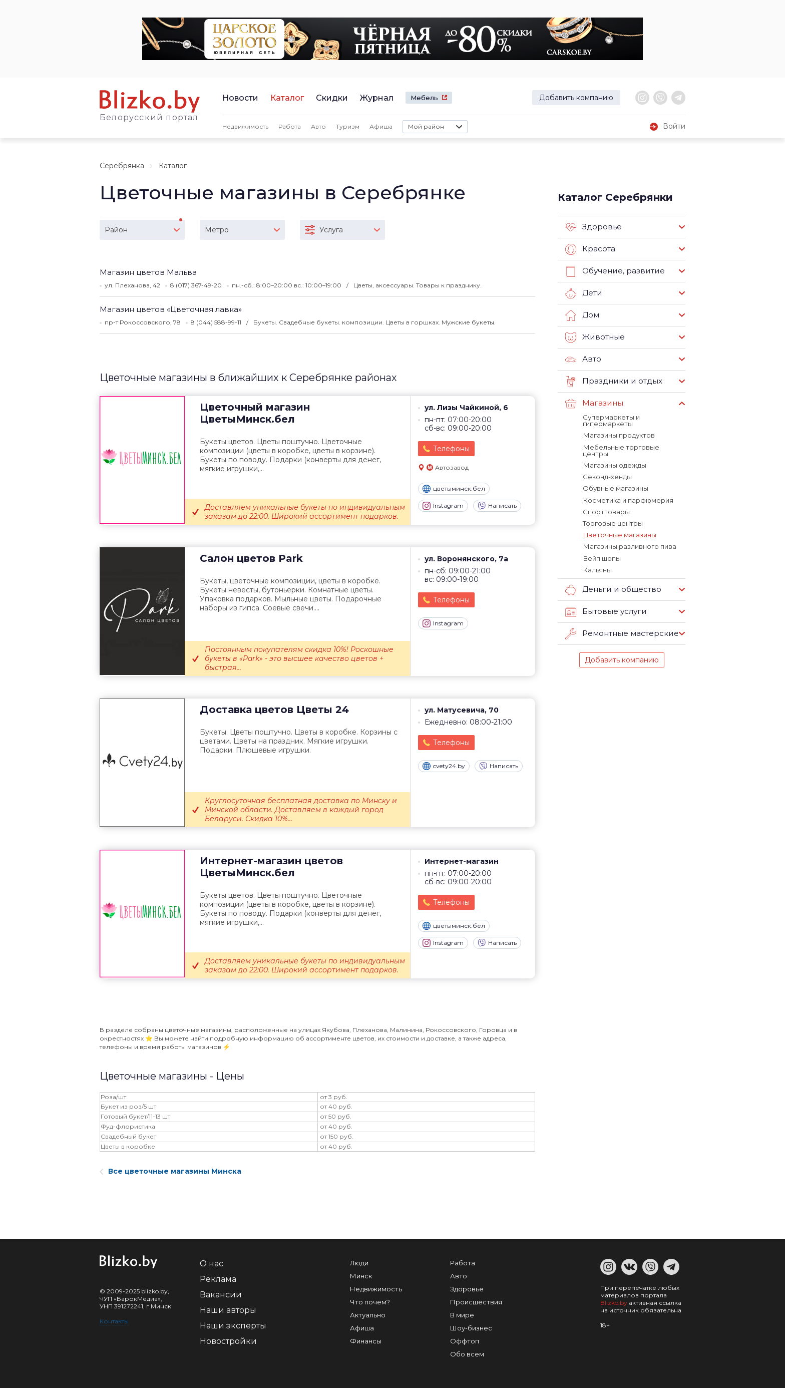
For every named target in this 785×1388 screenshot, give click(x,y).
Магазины (594, 403)
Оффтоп (464, 1341)
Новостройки (228, 1341)
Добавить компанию (576, 97)
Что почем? (370, 1302)
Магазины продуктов (618, 435)
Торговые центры (613, 522)
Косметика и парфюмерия (628, 499)
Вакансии (221, 1294)
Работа (289, 126)
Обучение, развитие (614, 271)
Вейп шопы (601, 557)
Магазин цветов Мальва (148, 272)
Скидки (332, 98)
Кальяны (597, 568)
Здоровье (593, 227)
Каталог (287, 98)
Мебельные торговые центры (621, 450)
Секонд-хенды (607, 476)
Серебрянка (122, 165)
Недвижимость (245, 126)
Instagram (443, 506)
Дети (583, 293)
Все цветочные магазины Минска (170, 1171)
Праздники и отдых (613, 381)
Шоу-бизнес (471, 1328)
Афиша (380, 126)
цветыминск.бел (454, 489)
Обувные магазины (615, 488)
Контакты (114, 1321)
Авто (318, 126)
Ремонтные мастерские (621, 632)
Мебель (424, 98)
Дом (582, 315)
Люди (359, 1263)
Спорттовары (606, 511)
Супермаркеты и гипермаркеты (611, 420)
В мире (462, 1315)
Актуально (367, 1315)
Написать (497, 506)
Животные (594, 337)
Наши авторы (228, 1310)
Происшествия (476, 1302)
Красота (590, 249)
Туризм (347, 126)
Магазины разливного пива (629, 545)
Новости (240, 98)
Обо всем (467, 1354)
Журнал (377, 98)
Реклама (218, 1279)
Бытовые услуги (605, 610)
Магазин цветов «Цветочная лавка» (171, 309)
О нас (211, 1263)
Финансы (365, 1341)
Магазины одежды (614, 465)
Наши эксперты (233, 1325)
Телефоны (451, 448)
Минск (361, 1276)
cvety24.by (444, 766)
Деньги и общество (612, 588)
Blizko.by (613, 1302)
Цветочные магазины (619, 534)
